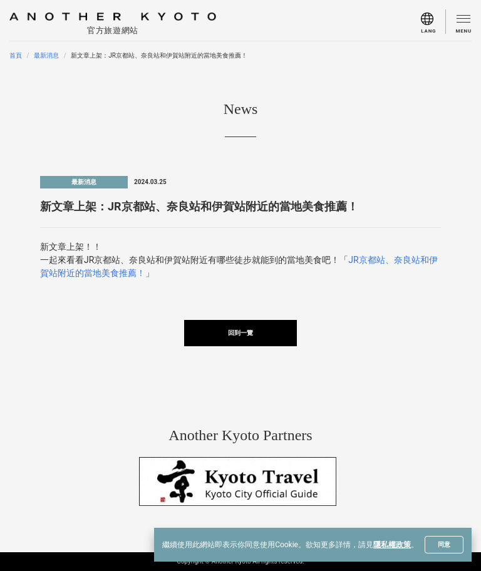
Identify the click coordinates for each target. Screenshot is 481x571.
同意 (444, 544)
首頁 (15, 55)
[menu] (433, 21)
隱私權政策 (392, 544)
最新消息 (46, 55)
